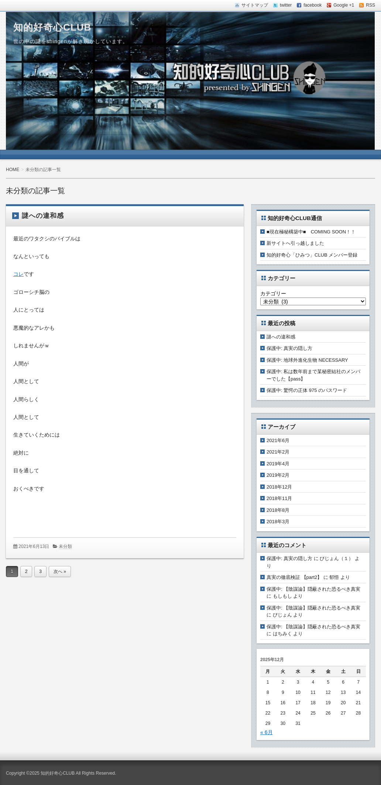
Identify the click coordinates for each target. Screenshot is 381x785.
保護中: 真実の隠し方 (289, 348)
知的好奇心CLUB (52, 27)
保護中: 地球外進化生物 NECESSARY (307, 360)
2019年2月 (278, 475)
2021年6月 (278, 440)
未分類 (65, 546)
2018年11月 (279, 498)
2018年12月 (279, 487)
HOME (12, 169)
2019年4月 (278, 463)
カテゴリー (273, 293)
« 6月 (266, 732)
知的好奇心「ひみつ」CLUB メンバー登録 (312, 255)
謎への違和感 (43, 215)
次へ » (60, 571)
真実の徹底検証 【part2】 (294, 577)
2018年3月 (278, 521)
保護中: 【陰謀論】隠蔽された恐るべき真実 (313, 589)
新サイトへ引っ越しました (295, 243)
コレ (18, 274)
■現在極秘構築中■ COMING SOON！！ (311, 232)
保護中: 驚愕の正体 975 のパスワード (307, 390)
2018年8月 (278, 510)
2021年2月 (278, 452)
